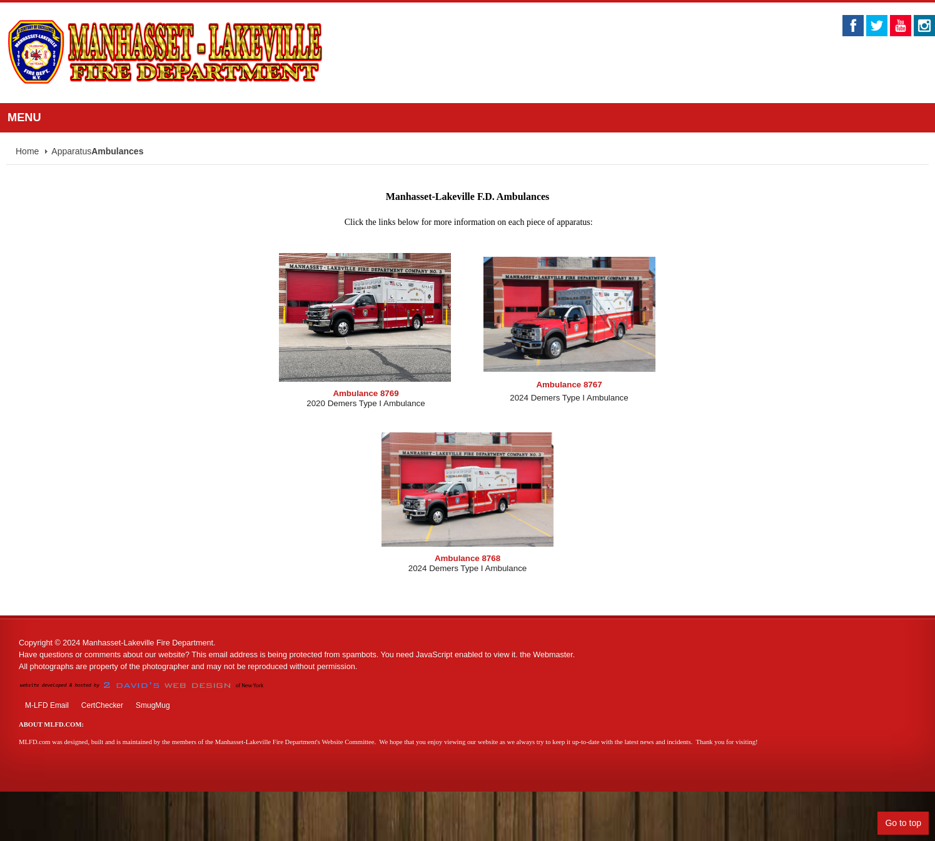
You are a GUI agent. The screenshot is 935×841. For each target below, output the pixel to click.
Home (27, 151)
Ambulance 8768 (467, 558)
